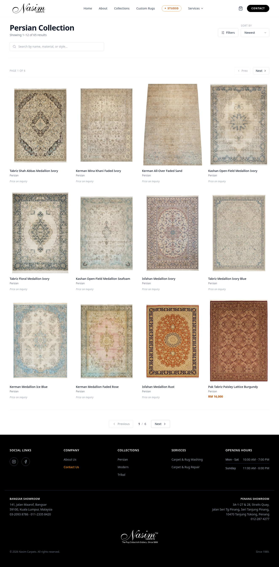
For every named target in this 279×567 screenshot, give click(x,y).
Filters (228, 33)
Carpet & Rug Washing (187, 459)
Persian (123, 459)
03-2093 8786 (19, 514)
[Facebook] (25, 461)
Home (88, 8)
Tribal (121, 475)
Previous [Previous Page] (121, 424)
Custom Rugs (145, 8)
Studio (171, 8)
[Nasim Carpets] (30, 8)
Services (196, 8)
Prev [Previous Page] (242, 71)
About (103, 8)
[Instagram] (14, 461)
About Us (70, 459)
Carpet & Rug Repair (186, 467)
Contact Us (71, 467)
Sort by (246, 25)
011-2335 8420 (41, 514)
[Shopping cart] (240, 8)
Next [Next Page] (261, 71)
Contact (258, 8)
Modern (123, 467)
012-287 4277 (260, 519)
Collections (121, 8)
